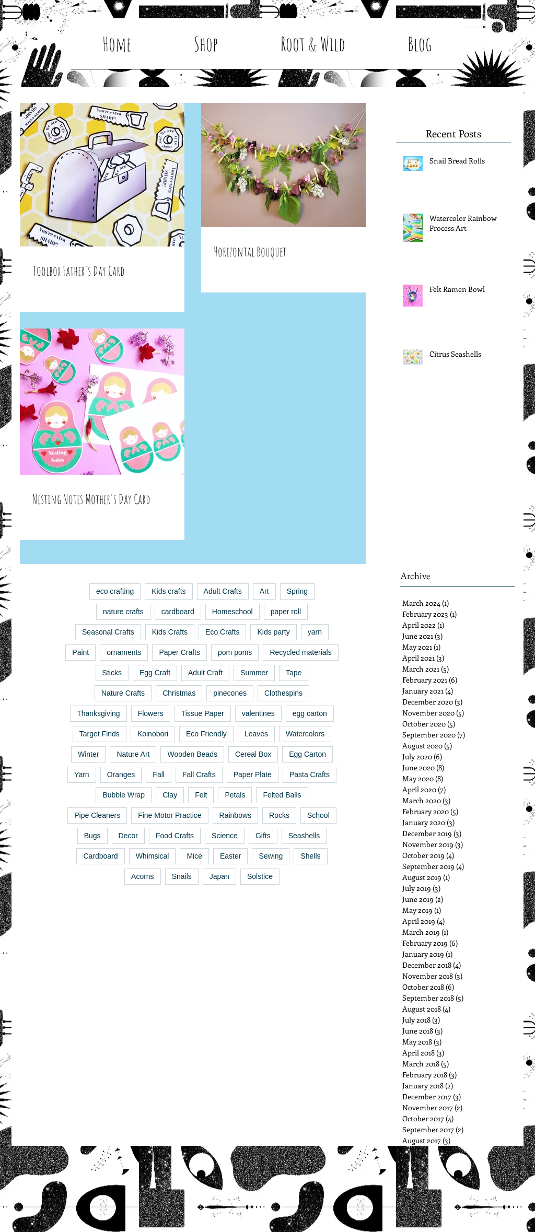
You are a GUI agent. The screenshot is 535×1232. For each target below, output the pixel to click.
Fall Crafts (199, 774)
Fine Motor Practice (169, 815)
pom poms (235, 652)
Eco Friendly (206, 734)
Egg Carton (307, 754)
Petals (235, 795)
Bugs (92, 835)
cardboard (177, 611)
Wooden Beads (192, 754)
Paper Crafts (179, 652)
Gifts (263, 835)
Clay (169, 795)
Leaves (256, 734)
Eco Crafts (222, 632)
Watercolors (305, 734)
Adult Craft (205, 672)
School (318, 815)
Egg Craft (154, 672)
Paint (80, 652)
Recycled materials (300, 652)
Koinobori (152, 734)
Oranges (121, 774)
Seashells (304, 835)
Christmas (178, 693)
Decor (128, 835)
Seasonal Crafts (108, 632)
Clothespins (283, 693)
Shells (310, 856)
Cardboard (100, 856)
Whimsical (152, 856)
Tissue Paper (202, 713)
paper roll (286, 611)
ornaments (124, 652)
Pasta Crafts (309, 774)
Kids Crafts (170, 632)
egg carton (310, 713)
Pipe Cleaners (97, 815)
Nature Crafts (123, 693)
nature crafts (123, 611)
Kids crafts (168, 591)
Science (225, 835)
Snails (182, 876)
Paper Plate (253, 774)
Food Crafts (175, 835)
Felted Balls (282, 795)
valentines (258, 713)
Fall (159, 774)
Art (264, 591)
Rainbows (235, 815)
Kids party (273, 632)
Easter (230, 856)
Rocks (279, 815)
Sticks (112, 672)
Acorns (142, 876)
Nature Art (133, 754)
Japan (219, 876)
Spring (297, 591)
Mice (194, 856)
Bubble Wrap (123, 795)
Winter (88, 754)
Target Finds (99, 734)
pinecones (230, 693)
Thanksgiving (98, 713)
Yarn (81, 774)
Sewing (271, 856)
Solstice (260, 876)
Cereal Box (253, 754)
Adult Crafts (223, 591)
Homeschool (232, 611)
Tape (293, 672)
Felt (201, 795)
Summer (254, 672)
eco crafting (115, 591)
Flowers (151, 713)
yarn (315, 632)
